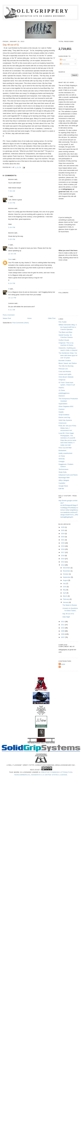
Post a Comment (9, 315)
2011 (63, 625)
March (65, 596)
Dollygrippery (40, 11)
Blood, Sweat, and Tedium (68, 363)
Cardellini (62, 483)
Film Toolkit (62, 322)
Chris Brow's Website (66, 377)
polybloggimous (64, 393)
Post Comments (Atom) (20, 323)
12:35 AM (12, 254)
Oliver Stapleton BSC (66, 406)
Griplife (61, 412)
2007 (63, 637)
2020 (63, 543)
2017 (63, 552)
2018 (63, 549)
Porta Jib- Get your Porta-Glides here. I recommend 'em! (68, 428)
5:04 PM (11, 203)
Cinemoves (62, 423)
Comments (64, 64)
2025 (63, 530)
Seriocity (62, 459)
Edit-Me (61, 488)
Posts (63, 60)
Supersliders (63, 404)
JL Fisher (62, 390)
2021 (63, 540)
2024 (63, 533)
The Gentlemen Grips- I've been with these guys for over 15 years (68, 355)
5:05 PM (11, 239)
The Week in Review (70, 605)
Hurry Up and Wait (65, 448)
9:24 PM (11, 283)
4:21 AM (11, 310)
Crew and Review (65, 371)
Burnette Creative (65, 360)
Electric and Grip (64, 417)
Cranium (62, 409)
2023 (63, 537)
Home (29, 318)
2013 (63, 565)
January (66, 602)
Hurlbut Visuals (64, 340)
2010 (63, 628)
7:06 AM (11, 191)
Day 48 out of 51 (68, 614)
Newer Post (7, 318)
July (64, 583)
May (64, 590)
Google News (63, 486)
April (64, 593)
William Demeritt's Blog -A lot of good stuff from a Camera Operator (68, 327)
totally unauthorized (65, 453)
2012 (63, 621)
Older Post (51, 318)
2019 (63, 546)
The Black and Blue (65, 332)
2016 (63, 555)
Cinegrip (61, 461)
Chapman (62, 380)
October (66, 574)
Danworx (62, 396)
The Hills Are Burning (66, 366)
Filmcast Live (63, 369)
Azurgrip (62, 664)
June (65, 587)
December (67, 568)
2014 (63, 562)
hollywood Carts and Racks (68, 475)
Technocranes (63, 469)
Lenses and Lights (65, 374)
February (66, 599)
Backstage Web (64, 477)
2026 (63, 527)
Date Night (66, 617)
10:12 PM (12, 298)
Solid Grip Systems (65, 420)
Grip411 (61, 387)
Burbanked (62, 450)
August (65, 580)
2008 (63, 634)
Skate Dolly (63, 472)
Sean (10, 259)
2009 (63, 631)
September (67, 577)
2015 (63, 559)
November (67, 571)
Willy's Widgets (64, 480)
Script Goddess (64, 415)
